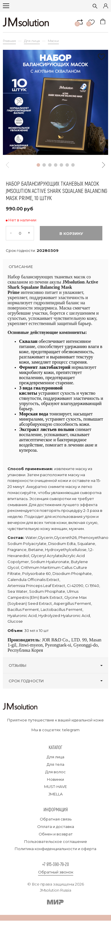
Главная (9, 41)
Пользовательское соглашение (55, 841)
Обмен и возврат (56, 834)
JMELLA (55, 794)
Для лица (32, 41)
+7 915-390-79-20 (55, 864)
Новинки (55, 779)
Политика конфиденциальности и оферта (55, 848)
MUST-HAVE (55, 786)
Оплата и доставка (55, 826)
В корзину (71, 233)
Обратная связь (56, 819)
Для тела (55, 764)
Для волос (55, 772)
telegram (71, 729)
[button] (38, 165)
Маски (53, 41)
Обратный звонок (55, 872)
